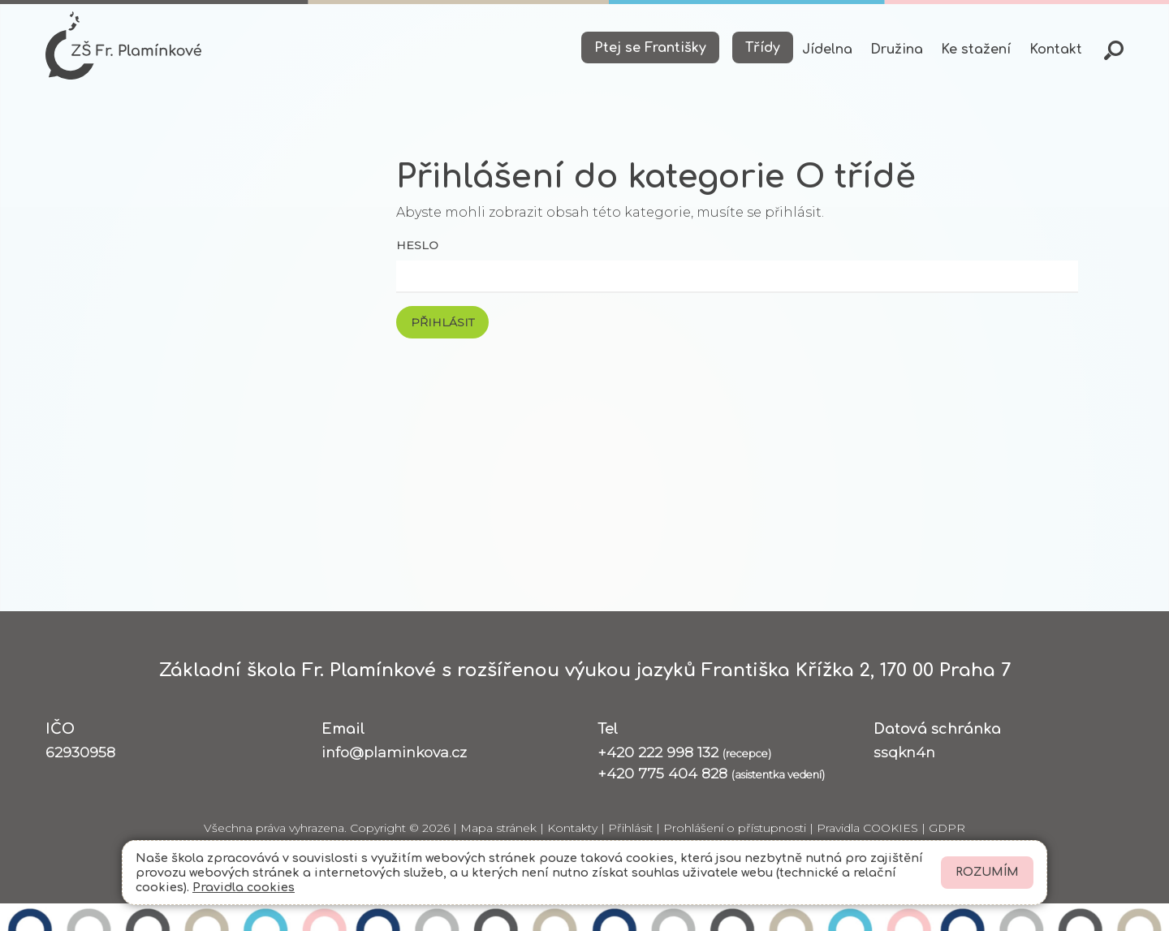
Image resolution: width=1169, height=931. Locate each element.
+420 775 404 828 (711, 773)
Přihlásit (630, 828)
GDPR (947, 828)
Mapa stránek (498, 828)
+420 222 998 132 (684, 752)
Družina (896, 49)
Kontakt (1055, 49)
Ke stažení (976, 49)
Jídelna (827, 49)
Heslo (417, 245)
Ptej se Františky (650, 48)
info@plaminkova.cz (394, 752)
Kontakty (572, 828)
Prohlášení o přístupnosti (734, 828)
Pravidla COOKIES (867, 828)
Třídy (762, 48)
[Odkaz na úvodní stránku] (123, 45)
